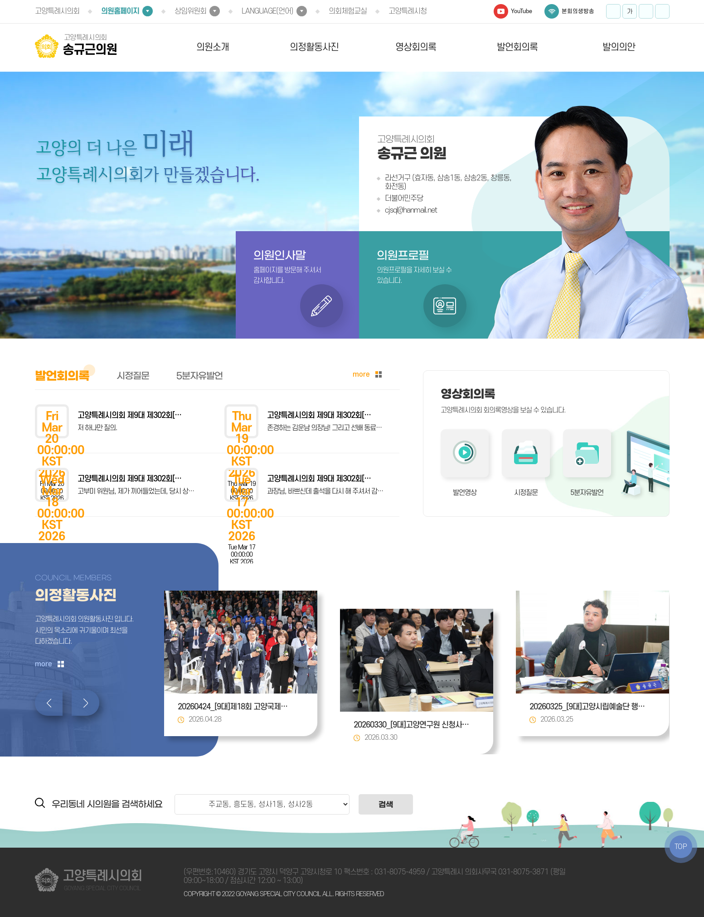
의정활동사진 (314, 47)
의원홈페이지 (120, 11)
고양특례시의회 (57, 11)
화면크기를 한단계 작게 (646, 11)
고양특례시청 (407, 11)
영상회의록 (415, 47)
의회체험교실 (348, 11)
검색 (386, 804)
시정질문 (526, 493)
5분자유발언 (586, 493)
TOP (681, 847)
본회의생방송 (578, 11)
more (361, 374)
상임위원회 (190, 11)
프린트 (662, 11)
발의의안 (618, 47)
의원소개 (212, 47)
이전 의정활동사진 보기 (49, 703)
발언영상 (464, 493)
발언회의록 (517, 47)
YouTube (521, 11)
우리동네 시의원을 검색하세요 (107, 804)
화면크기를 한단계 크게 (613, 11)
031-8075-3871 (523, 872)
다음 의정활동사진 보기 (85, 703)
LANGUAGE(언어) (267, 11)
